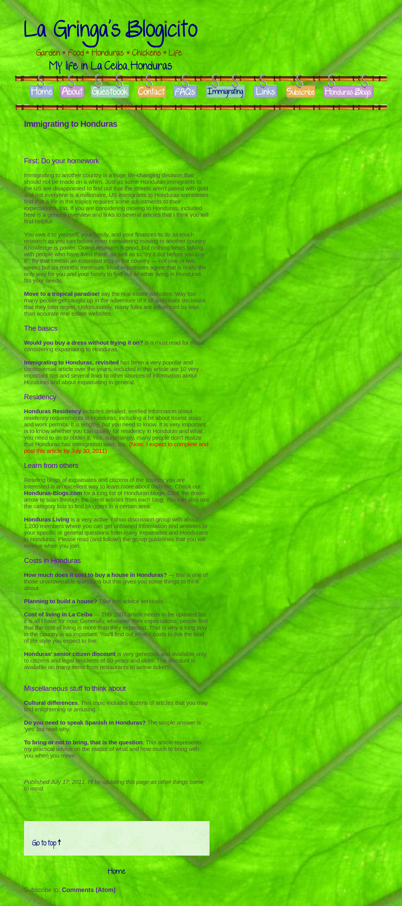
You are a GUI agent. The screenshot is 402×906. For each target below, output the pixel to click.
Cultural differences (51, 702)
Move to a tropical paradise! (62, 293)
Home (41, 92)
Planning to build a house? (60, 601)
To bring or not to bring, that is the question (83, 742)
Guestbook (110, 92)
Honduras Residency (52, 411)
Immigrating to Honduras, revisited (71, 362)
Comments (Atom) (89, 890)
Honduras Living (46, 519)
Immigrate (226, 92)
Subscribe (301, 92)
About (72, 92)
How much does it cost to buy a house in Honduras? (95, 574)
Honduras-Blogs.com (53, 493)
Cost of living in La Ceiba (58, 614)
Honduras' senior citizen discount (70, 654)
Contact (151, 92)
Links (265, 92)
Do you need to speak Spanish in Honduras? (85, 722)
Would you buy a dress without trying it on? (83, 342)
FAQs (185, 92)
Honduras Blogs (348, 92)
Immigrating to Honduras (70, 124)
